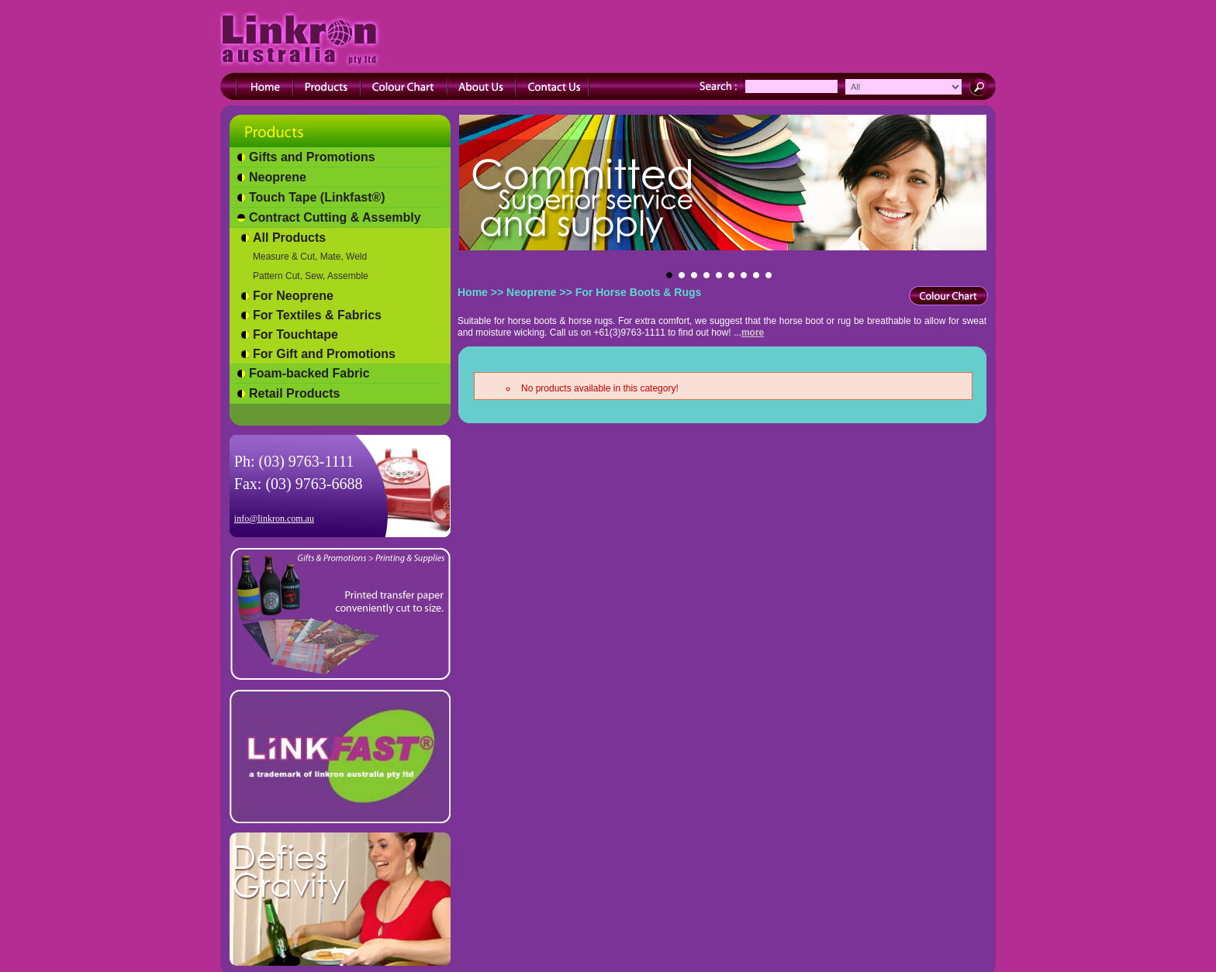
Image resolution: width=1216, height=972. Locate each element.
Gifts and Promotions (312, 157)
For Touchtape (295, 334)
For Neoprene (293, 295)
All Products (289, 237)
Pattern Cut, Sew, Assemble (310, 276)
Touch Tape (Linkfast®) (317, 197)
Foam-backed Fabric (309, 373)
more (752, 332)
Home (473, 292)
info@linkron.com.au (274, 518)
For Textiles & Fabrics (317, 315)
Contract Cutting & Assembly (335, 217)
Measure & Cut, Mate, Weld (310, 256)
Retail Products (294, 393)
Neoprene (277, 177)
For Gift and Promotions (324, 353)
